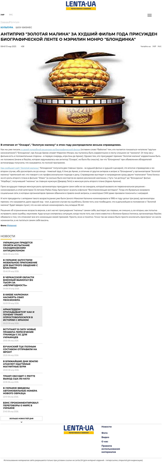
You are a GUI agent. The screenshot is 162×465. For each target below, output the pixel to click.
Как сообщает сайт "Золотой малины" (20, 168)
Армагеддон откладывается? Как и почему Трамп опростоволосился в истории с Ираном (18, 314)
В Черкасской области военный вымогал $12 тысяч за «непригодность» (18, 281)
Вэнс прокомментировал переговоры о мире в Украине (20, 405)
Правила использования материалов (110, 449)
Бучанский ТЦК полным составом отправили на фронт (20, 349)
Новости (106, 426)
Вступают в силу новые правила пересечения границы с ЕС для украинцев (19, 333)
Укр (2, 15)
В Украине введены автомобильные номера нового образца (20, 391)
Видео (105, 437)
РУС (159, 46)
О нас (104, 441)
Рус (11, 15)
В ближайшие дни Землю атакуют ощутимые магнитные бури (20, 364)
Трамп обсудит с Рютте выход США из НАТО (19, 377)
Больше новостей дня (21, 418)
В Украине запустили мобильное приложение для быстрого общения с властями (20, 264)
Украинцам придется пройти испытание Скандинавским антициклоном (18, 246)
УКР (154, 46)
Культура (14, 22)
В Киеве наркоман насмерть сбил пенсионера (15, 297)
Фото (104, 433)
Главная (5, 22)
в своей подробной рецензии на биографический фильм (50, 149)
